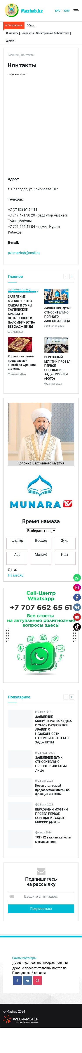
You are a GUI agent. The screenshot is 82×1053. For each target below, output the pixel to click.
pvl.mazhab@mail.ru (24, 253)
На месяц (15, 601)
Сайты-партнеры (24, 983)
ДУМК (10, 40)
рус (58, 10)
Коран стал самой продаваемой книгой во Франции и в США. (52, 815)
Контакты (27, 33)
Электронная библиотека (53, 33)
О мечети (12, 33)
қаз (67, 10)
